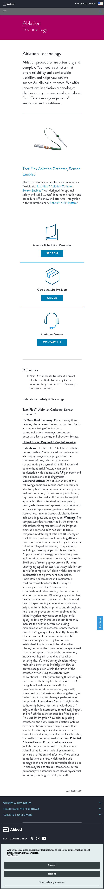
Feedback (100, 623)
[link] (17, 803)
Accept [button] (52, 865)
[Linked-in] (44, 839)
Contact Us (52, 342)
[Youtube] (38, 839)
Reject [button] (52, 874)
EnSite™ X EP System (63, 203)
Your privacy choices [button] (52, 882)
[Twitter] (32, 839)
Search (52, 253)
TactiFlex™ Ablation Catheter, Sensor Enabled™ (48, 188)
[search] (100, 11)
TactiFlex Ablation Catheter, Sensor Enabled (51, 171)
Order (52, 298)
